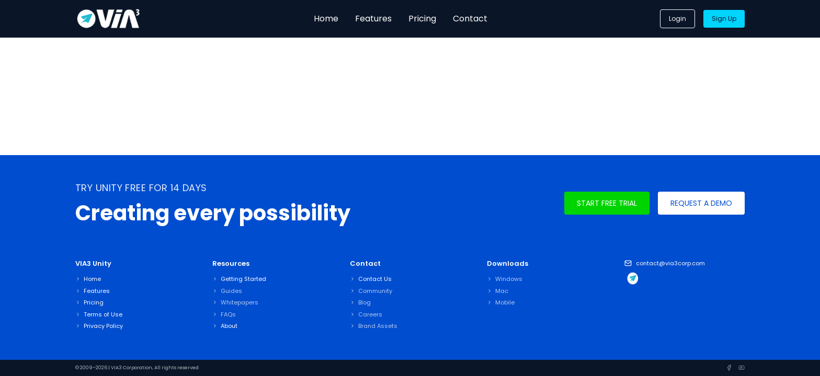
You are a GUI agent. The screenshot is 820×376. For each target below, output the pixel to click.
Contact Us (375, 279)
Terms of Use (103, 314)
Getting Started (243, 279)
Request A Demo (701, 203)
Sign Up (724, 18)
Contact (470, 19)
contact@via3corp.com (670, 263)
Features (373, 19)
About (229, 326)
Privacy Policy (103, 326)
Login (677, 18)
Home (326, 19)
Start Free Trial (607, 203)
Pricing (422, 19)
